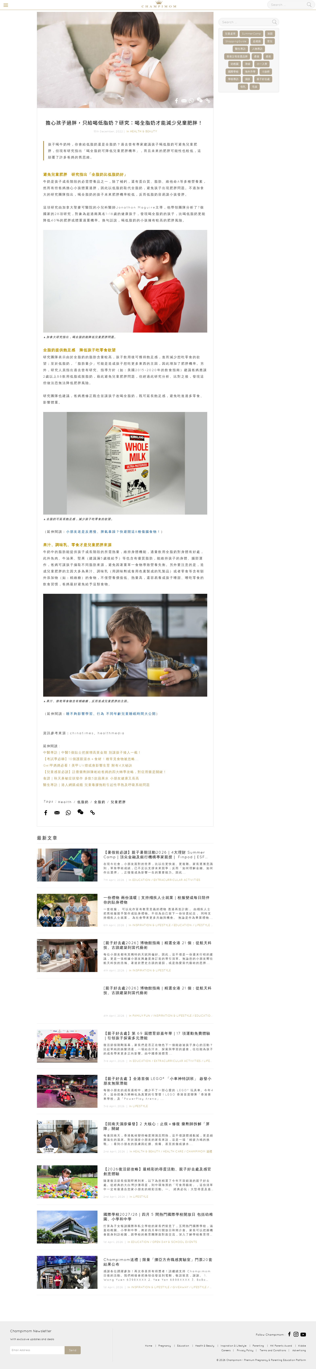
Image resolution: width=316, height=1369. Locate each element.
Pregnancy (164, 1345)
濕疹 (247, 79)
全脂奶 (100, 802)
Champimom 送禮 (199, 1151)
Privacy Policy (245, 1350)
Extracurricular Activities (177, 879)
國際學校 (233, 71)
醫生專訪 (240, 48)
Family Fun (141, 1015)
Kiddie (302, 1345)
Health (65, 802)
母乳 (243, 86)
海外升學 (250, 71)
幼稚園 (235, 63)
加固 (270, 33)
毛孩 (254, 86)
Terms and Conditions (273, 1350)
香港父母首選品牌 (237, 56)
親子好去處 (263, 79)
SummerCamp (251, 33)
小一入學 (262, 63)
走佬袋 (257, 41)
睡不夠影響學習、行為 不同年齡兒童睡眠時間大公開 (111, 713)
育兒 (269, 41)
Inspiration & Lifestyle (151, 925)
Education (141, 879)
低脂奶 (83, 802)
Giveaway (180, 1287)
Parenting (258, 1345)
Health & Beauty (143, 131)
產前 (268, 56)
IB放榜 (266, 71)
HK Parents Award (281, 1345)
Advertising (299, 1350)
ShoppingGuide (235, 41)
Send (72, 1350)
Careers (226, 1350)
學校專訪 (233, 79)
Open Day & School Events (174, 1242)
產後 (256, 56)
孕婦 (247, 63)
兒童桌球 (230, 33)
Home (148, 1345)
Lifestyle (202, 925)
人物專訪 (257, 48)
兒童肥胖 (118, 802)
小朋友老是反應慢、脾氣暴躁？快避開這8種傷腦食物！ (113, 531)
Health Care (173, 1151)
